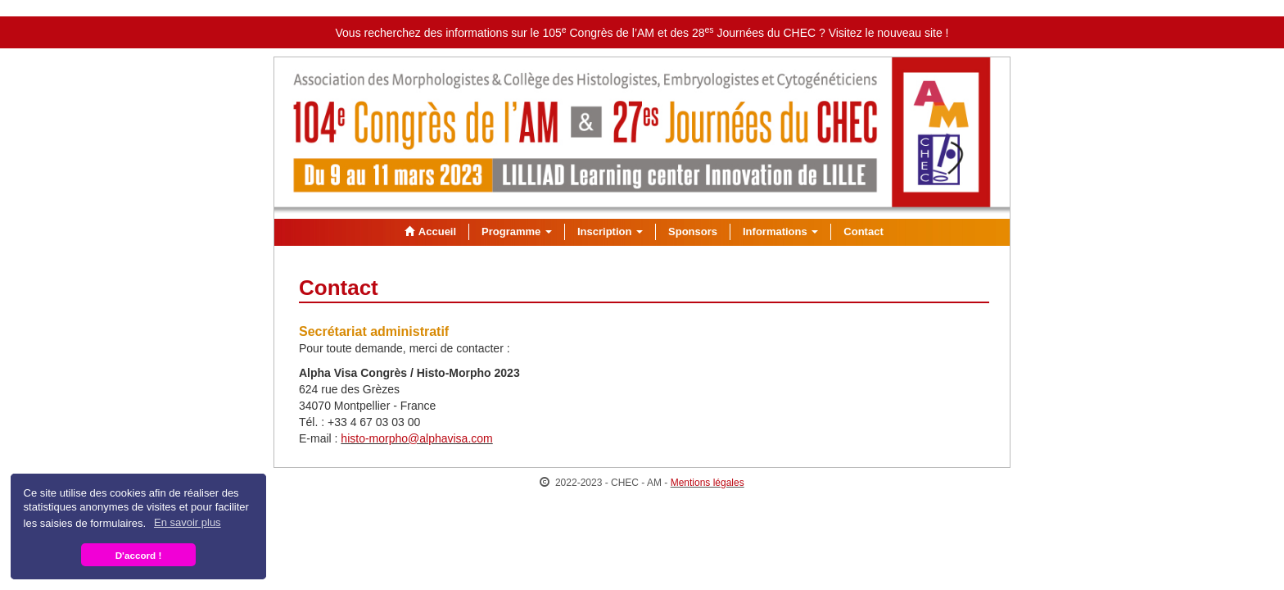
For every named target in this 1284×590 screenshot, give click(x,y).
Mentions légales (707, 482)
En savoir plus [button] (187, 522)
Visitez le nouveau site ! (889, 32)
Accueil (428, 231)
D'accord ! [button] (138, 555)
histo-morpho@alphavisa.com (416, 438)
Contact (863, 231)
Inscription (610, 231)
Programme (517, 231)
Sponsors (692, 231)
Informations (780, 231)
